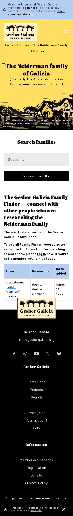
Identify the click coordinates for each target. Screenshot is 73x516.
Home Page (36, 382)
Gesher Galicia (36, 308)
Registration (36, 468)
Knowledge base (37, 413)
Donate (36, 475)
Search (36, 397)
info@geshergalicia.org (36, 340)
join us (40, 258)
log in (41, 254)
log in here (30, 8)
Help (36, 428)
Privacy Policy (36, 483)
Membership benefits (36, 460)
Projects (36, 390)
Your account (36, 420)
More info (36, 510)
